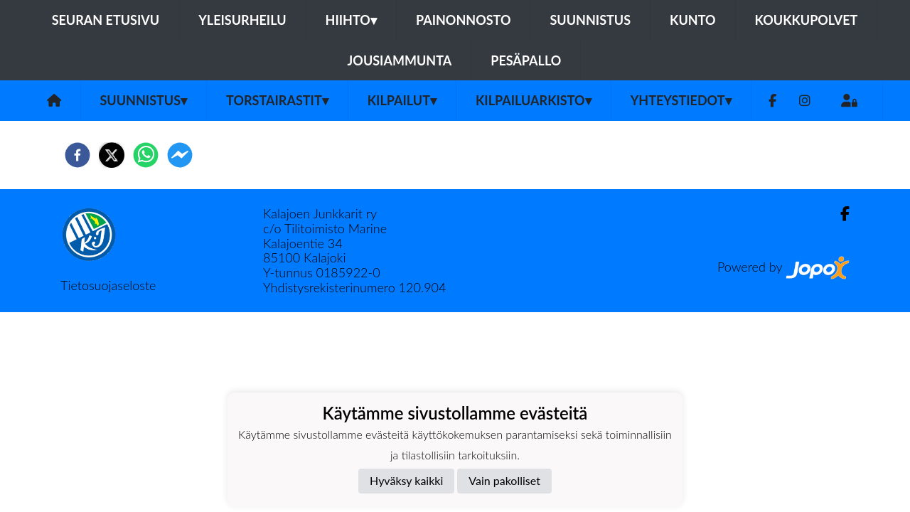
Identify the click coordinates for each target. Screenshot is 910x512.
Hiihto (351, 20)
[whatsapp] (146, 155)
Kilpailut (402, 100)
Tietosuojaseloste (108, 285)
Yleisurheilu (242, 20)
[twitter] (111, 155)
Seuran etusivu (106, 20)
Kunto (693, 20)
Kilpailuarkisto (534, 100)
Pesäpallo (526, 60)
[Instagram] (805, 100)
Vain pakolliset (504, 480)
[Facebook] (772, 100)
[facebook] (77, 155)
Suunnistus (590, 20)
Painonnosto (463, 20)
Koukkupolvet (806, 20)
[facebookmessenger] (180, 155)
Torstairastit (277, 100)
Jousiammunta (400, 60)
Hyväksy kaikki (406, 480)
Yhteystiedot (681, 100)
